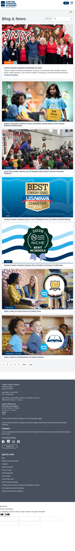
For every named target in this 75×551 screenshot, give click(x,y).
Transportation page (35, 418)
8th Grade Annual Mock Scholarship (13, 488)
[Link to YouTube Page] (18, 442)
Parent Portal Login (8, 479)
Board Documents (7, 467)
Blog (3, 458)
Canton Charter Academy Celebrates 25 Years (23, 68)
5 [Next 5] (19, 364)
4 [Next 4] (15, 364)
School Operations (7, 473)
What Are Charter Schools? (10, 461)
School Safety (6, 476)
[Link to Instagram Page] (13, 442)
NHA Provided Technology (10, 482)
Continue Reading (11, 75)
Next (24, 364)
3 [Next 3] (11, 364)
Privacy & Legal (6, 470)
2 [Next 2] (7, 364)
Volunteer (5, 464)
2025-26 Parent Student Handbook (12, 491)
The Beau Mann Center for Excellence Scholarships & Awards (20, 485)
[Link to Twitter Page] (8, 442)
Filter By (48, 18)
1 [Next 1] (3, 364)
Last (30, 364)
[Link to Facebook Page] (3, 442)
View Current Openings (9, 437)
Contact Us (10, 446)
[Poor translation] (7, 515)
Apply (66, 3)
